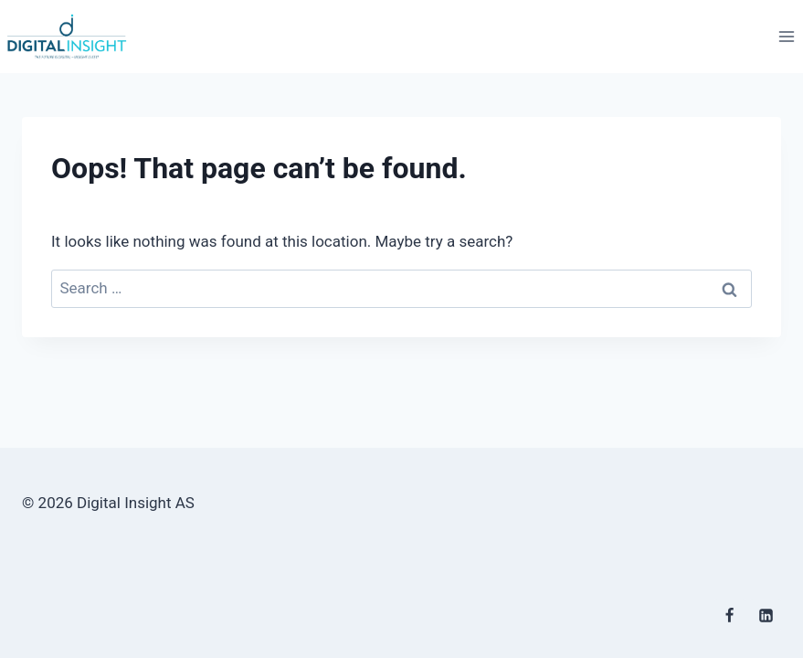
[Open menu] (786, 36)
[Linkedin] (765, 615)
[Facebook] (729, 615)
